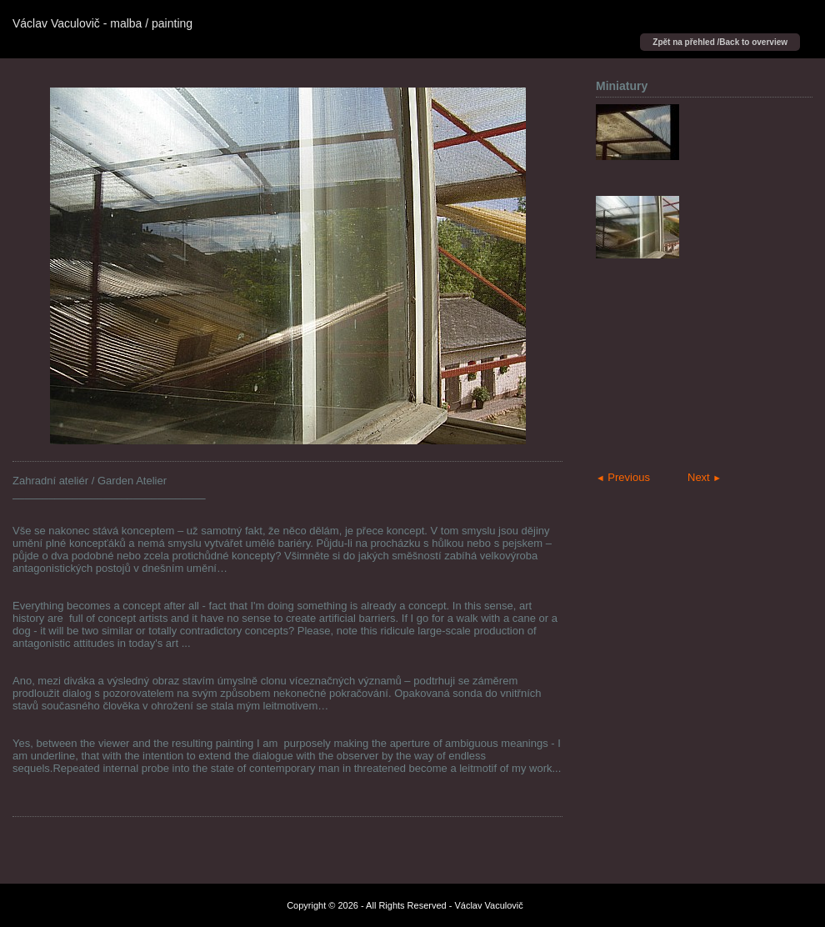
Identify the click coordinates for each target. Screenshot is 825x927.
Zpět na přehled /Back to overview (720, 42)
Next (705, 477)
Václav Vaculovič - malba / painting (102, 23)
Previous (623, 477)
